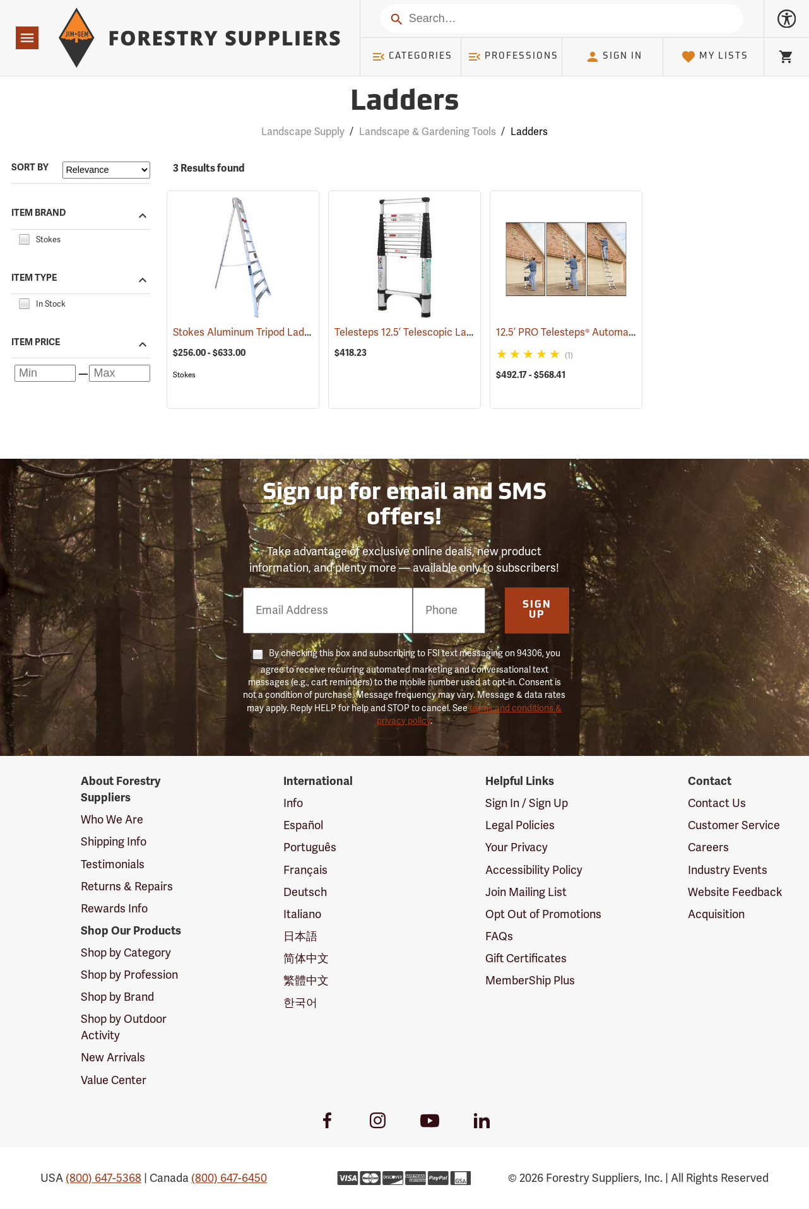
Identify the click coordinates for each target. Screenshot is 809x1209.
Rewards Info (114, 909)
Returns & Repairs (127, 886)
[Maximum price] (119, 373)
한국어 (300, 1003)
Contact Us (717, 803)
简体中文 (306, 958)
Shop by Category (126, 953)
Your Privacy (516, 847)
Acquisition (716, 914)
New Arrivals (113, 1058)
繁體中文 (306, 981)
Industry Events (727, 870)
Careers (708, 847)
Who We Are (112, 820)
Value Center (113, 1080)
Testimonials (113, 864)
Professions (513, 56)
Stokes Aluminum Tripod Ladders (267, 332)
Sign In (614, 56)
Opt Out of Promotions (543, 914)
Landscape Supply (303, 132)
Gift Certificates (526, 958)
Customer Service (734, 825)
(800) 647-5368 (103, 1178)
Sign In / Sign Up (526, 803)
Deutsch (305, 892)
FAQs (499, 936)
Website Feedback (735, 892)
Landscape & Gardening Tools (427, 132)
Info (293, 803)
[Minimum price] (45, 373)
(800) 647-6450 (229, 1178)
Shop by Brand (117, 997)
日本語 (300, 936)
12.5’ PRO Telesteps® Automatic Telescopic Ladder (630, 332)
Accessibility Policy (533, 870)
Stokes (184, 374)
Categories (412, 56)
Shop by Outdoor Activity (124, 1027)
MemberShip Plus (530, 981)
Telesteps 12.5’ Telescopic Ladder (429, 332)
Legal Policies (520, 825)
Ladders (529, 132)
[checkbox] (24, 238)
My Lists (714, 56)
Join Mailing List (526, 892)
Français (305, 870)
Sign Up (537, 610)
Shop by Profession (129, 975)
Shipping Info (113, 842)
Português (309, 847)
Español (303, 825)
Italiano (302, 914)
